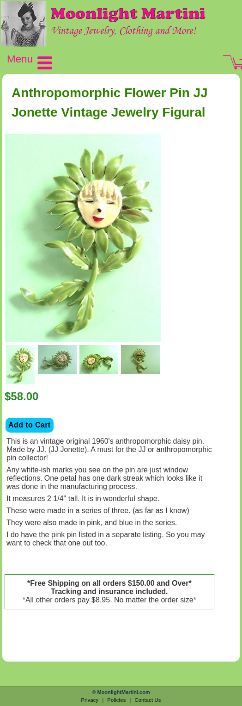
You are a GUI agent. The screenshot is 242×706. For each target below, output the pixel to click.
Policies (116, 700)
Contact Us (147, 700)
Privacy (89, 700)
